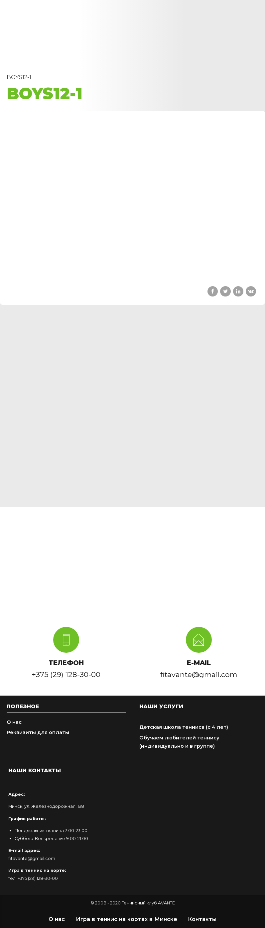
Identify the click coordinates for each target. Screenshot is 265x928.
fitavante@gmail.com (31, 858)
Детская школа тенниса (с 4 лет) (183, 727)
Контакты (202, 919)
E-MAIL (199, 663)
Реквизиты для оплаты (38, 732)
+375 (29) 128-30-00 (38, 878)
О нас (14, 722)
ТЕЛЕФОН (66, 663)
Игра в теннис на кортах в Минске (126, 919)
